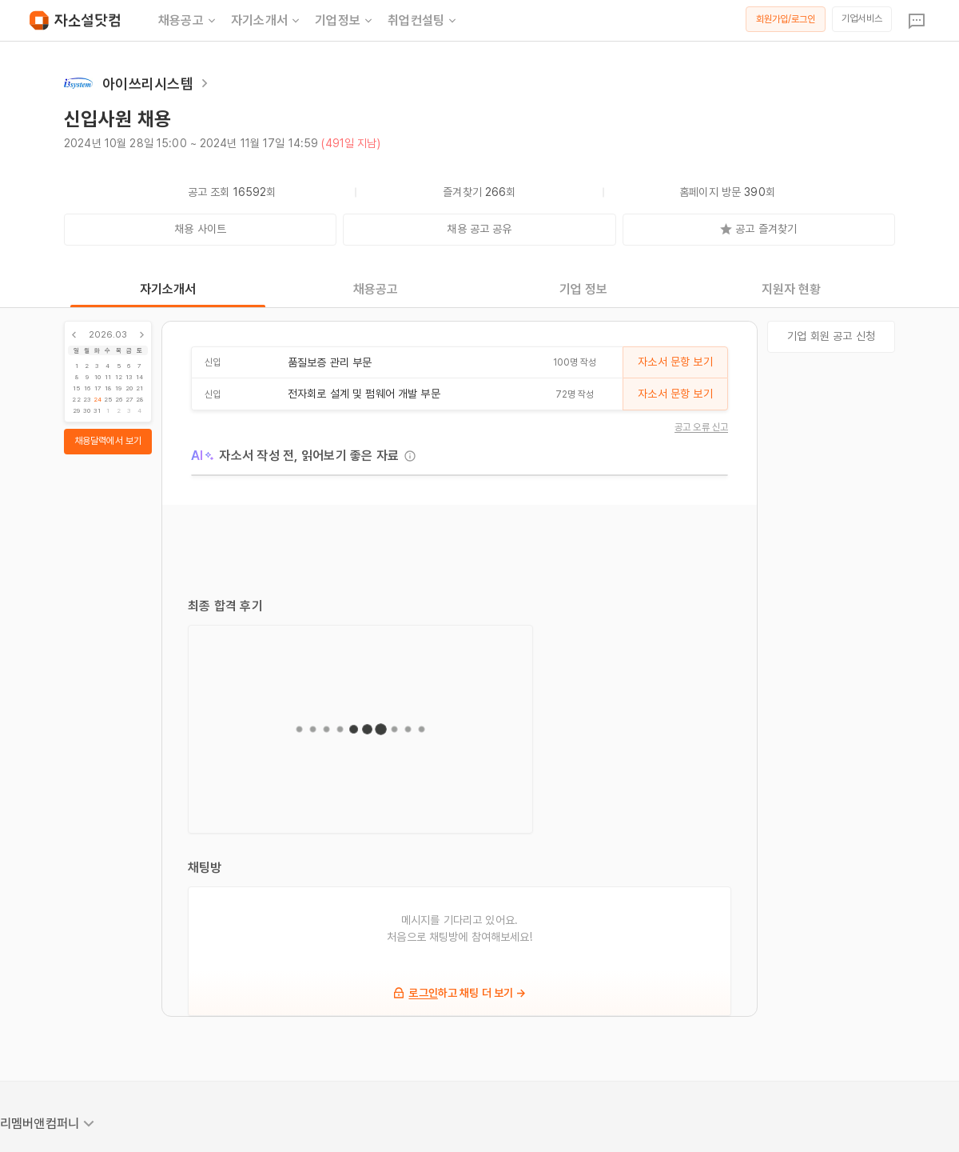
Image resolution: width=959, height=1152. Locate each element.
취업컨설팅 (423, 21)
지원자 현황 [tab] (792, 289)
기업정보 (345, 21)
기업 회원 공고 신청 (831, 336)
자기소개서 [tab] (168, 289)
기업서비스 (862, 18)
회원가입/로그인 (786, 19)
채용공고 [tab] (376, 289)
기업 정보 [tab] (583, 289)
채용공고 (188, 21)
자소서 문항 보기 (675, 361)
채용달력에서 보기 (107, 440)
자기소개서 (266, 21)
